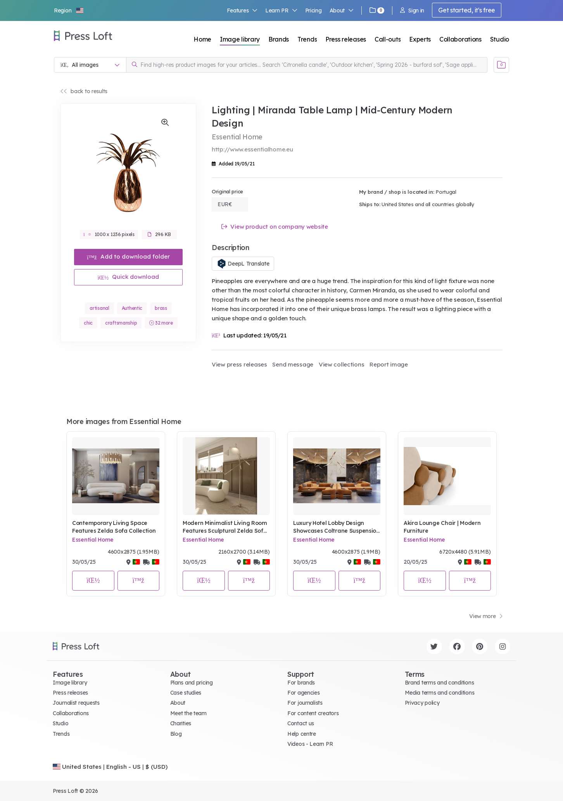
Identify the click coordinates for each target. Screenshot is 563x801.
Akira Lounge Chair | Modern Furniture (442, 527)
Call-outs (388, 39)
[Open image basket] (501, 65)
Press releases (345, 39)
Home (202, 39)
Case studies (186, 692)
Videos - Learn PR (310, 743)
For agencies (303, 692)
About (342, 10)
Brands (278, 39)
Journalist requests (76, 702)
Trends (307, 39)
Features (242, 10)
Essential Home (93, 539)
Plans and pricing (191, 682)
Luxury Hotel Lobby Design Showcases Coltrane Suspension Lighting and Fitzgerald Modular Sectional (336, 527)
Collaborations (460, 39)
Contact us (300, 723)
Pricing (313, 10)
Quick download (128, 276)
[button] (69, 10)
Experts (420, 39)
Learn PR (281, 10)
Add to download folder (128, 256)
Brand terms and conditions (439, 682)
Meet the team (188, 713)
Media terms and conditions (440, 692)
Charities (180, 723)
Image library (240, 39)
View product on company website (274, 226)
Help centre (301, 733)
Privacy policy (422, 702)
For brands (301, 682)
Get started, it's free (466, 10)
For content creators (312, 713)
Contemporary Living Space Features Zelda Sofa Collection (114, 527)
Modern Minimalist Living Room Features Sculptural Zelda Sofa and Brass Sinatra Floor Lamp (225, 527)
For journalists (305, 702)
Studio (499, 39)
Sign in (412, 10)
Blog (176, 733)
